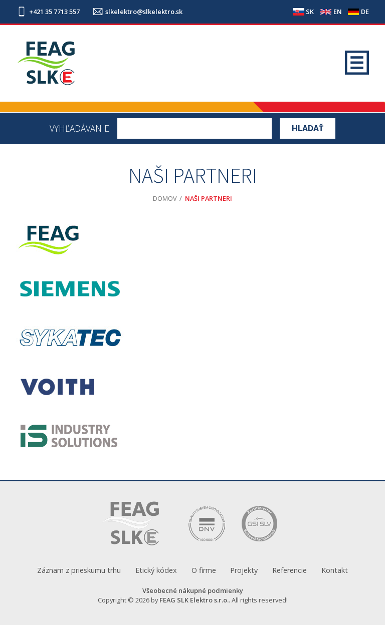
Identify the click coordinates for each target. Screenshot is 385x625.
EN (337, 11)
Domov (165, 198)
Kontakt (334, 570)
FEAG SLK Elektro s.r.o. (194, 599)
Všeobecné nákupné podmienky (192, 590)
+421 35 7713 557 (54, 12)
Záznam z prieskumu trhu (79, 570)
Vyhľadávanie (79, 128)
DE (365, 11)
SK (310, 11)
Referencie (289, 570)
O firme (203, 570)
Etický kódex (156, 570)
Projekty (244, 570)
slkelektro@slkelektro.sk (143, 12)
